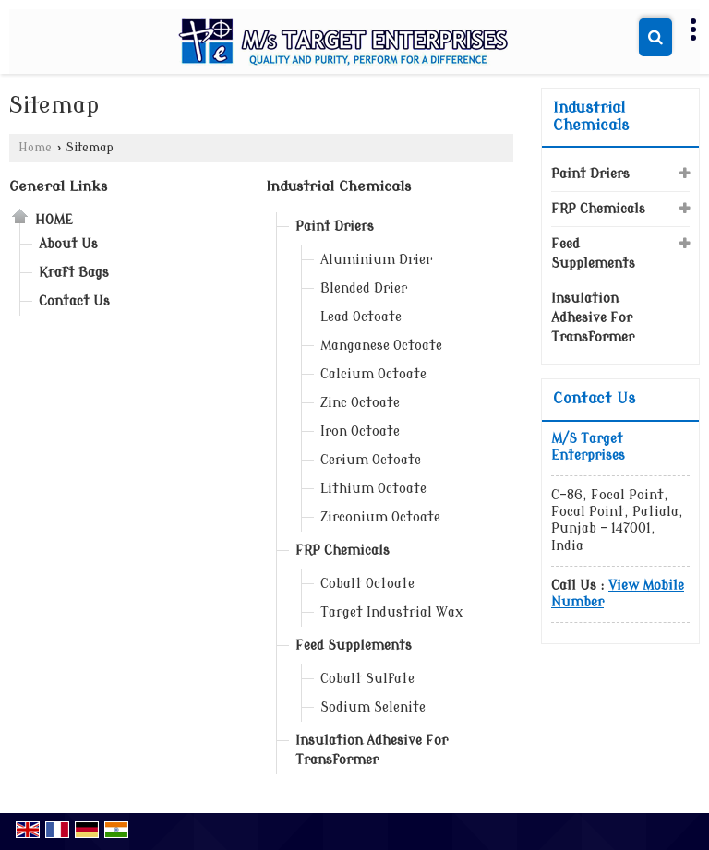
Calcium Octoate (373, 374)
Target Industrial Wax (391, 612)
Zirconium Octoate (380, 517)
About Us (68, 244)
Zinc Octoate (360, 403)
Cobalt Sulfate (367, 679)
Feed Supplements (353, 645)
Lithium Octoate (373, 489)
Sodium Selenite (373, 707)
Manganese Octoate (381, 346)
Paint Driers (334, 226)
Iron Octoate (360, 431)
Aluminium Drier (376, 260)
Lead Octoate (361, 317)
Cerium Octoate (370, 460)
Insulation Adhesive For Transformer (371, 750)
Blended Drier (363, 288)
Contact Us (74, 301)
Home (35, 147)
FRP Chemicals (342, 550)
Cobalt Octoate (367, 584)
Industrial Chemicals (338, 186)
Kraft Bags (74, 273)
